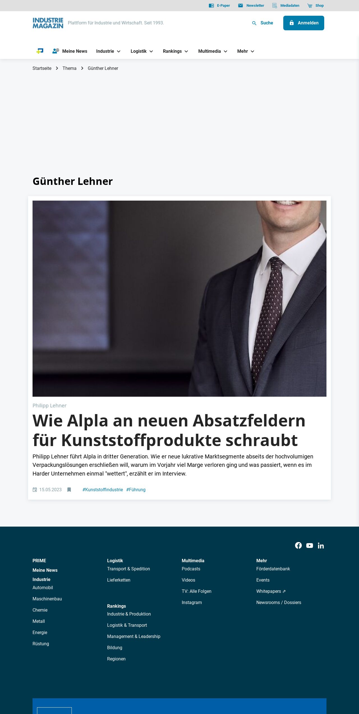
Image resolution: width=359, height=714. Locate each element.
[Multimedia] (207, 51)
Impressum (91, 681)
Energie (40, 534)
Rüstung (41, 545)
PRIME (39, 462)
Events (263, 482)
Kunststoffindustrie (102, 391)
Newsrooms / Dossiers (278, 504)
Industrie (41, 481)
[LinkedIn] (320, 447)
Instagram (192, 504)
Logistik (115, 462)
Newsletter (139, 631)
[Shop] (315, 5)
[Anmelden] (303, 23)
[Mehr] (240, 51)
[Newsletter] (251, 5)
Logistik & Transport (127, 527)
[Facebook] (298, 447)
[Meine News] (70, 51)
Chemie (40, 512)
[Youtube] (309, 447)
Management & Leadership (133, 538)
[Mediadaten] (285, 5)
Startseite (42, 68)
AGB (70, 681)
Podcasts (191, 471)
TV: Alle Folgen (196, 493)
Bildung (114, 549)
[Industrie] (103, 51)
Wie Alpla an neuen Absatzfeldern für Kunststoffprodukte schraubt (169, 332)
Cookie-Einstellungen (146, 681)
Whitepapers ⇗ (271, 493)
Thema (70, 68)
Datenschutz (49, 681)
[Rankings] (170, 51)
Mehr (261, 462)
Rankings (116, 508)
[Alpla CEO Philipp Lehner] (179, 250)
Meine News (45, 472)
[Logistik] (136, 51)
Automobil (43, 489)
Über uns (89, 631)
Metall (39, 523)
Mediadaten (198, 631)
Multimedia (193, 462)
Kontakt (114, 681)
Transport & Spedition (128, 471)
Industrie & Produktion (129, 516)
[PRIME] (40, 51)
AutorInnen (113, 631)
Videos (188, 482)
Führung (136, 391)
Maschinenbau (47, 501)
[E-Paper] (219, 5)
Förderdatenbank (273, 471)
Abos (159, 631)
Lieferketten (118, 482)
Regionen (116, 561)
